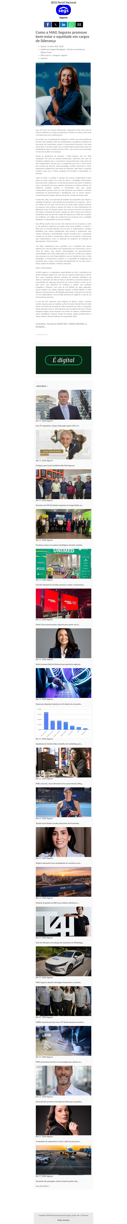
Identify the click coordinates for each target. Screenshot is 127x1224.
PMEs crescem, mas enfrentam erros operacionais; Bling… (59, 783)
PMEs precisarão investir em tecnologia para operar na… (59, 1062)
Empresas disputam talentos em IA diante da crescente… (59, 704)
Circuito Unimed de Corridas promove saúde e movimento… (60, 585)
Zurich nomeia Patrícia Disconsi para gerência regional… (58, 664)
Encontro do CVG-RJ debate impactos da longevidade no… (59, 505)
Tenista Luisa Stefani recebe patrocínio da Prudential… (58, 823)
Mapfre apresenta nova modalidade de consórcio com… (58, 863)
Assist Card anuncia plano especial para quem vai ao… (58, 624)
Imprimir (44, 58)
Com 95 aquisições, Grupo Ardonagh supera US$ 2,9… (58, 426)
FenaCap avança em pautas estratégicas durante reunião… (59, 545)
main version (63, 1220)
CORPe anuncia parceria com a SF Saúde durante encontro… (60, 1022)
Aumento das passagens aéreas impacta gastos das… (57, 1181)
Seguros (63, 17)
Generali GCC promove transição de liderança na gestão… (59, 1101)
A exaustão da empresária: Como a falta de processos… (58, 1141)
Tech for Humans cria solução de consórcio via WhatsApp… (60, 942)
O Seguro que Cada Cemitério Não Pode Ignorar (55, 465)
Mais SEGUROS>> (43, 1186)
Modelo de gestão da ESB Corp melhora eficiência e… (57, 903)
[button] (47, 24)
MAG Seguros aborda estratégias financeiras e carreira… (59, 982)
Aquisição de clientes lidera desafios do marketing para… (59, 744)
